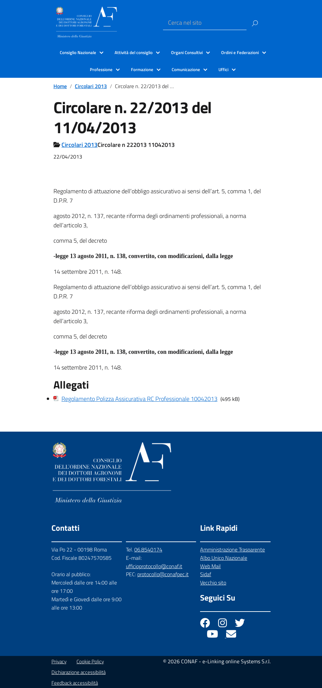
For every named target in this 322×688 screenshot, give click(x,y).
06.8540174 (148, 549)
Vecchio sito (213, 583)
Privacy (58, 661)
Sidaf (205, 574)
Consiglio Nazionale (78, 52)
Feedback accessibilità (74, 683)
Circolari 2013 (91, 86)
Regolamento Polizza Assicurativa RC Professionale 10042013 (139, 398)
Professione (101, 69)
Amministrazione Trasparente (232, 549)
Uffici (223, 69)
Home (60, 86)
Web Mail (210, 566)
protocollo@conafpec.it (163, 574)
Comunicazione (186, 69)
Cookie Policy (90, 661)
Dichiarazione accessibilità (78, 672)
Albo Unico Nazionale (223, 558)
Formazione (142, 69)
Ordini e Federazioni (240, 52)
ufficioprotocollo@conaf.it (154, 566)
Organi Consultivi (187, 52)
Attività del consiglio (134, 52)
